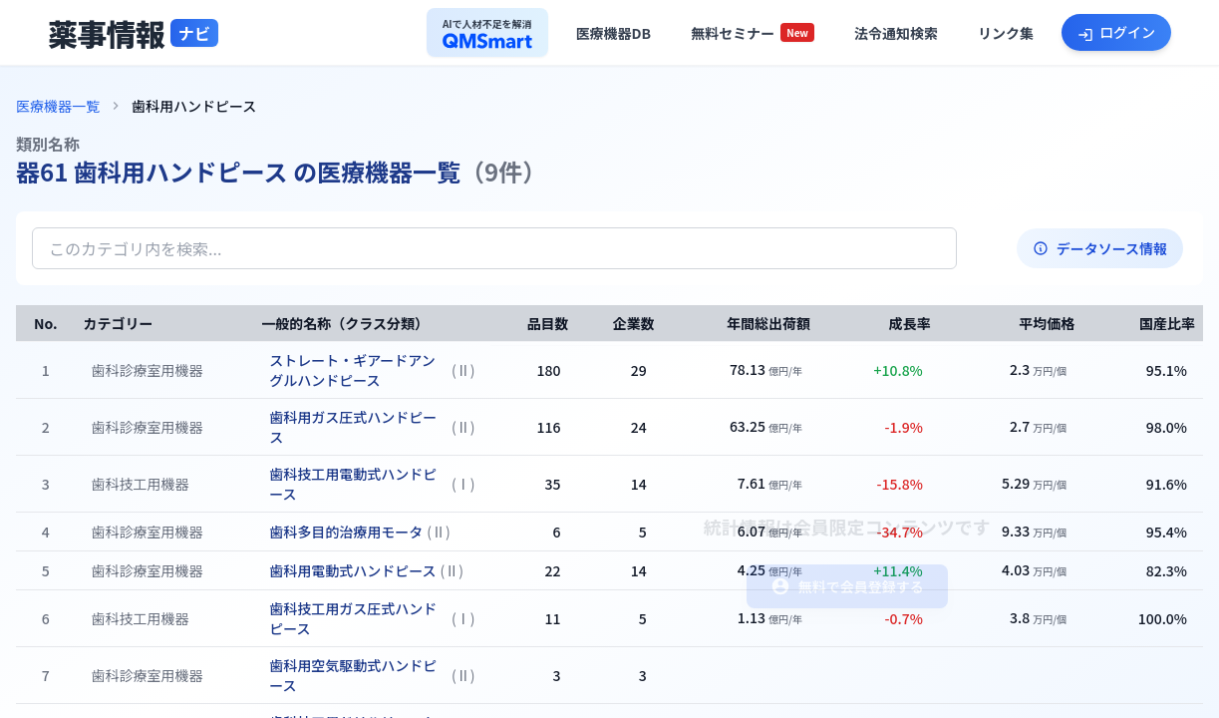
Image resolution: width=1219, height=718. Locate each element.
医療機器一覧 (58, 106)
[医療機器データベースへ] (614, 33)
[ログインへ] (1116, 32)
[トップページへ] (133, 33)
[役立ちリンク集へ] (1006, 33)
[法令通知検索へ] (896, 33)
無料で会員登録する (847, 586)
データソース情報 (1100, 248)
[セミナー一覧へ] (752, 33)
